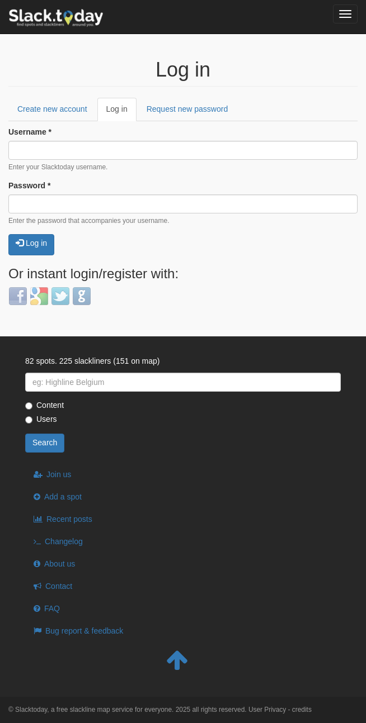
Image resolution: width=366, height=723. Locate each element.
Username (29, 131)
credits (302, 710)
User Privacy (267, 710)
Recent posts (69, 519)
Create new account (52, 108)
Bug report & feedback (84, 630)
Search (44, 442)
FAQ (52, 608)
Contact (58, 586)
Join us (58, 474)
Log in (121, 112)
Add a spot (63, 496)
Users (41, 419)
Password (29, 185)
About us (59, 563)
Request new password (187, 108)
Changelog (64, 541)
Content (44, 405)
